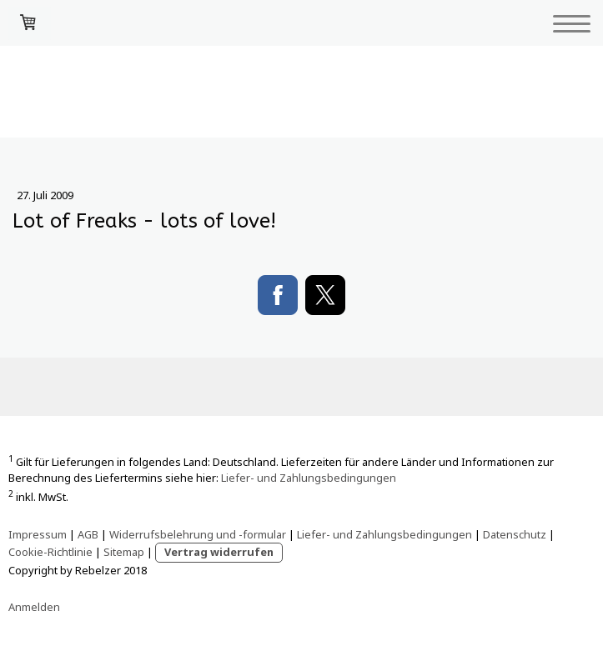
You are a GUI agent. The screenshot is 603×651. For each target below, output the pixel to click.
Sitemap (123, 551)
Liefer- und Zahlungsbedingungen (308, 477)
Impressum (37, 534)
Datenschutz (514, 534)
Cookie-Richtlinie (50, 551)
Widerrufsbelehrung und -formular (197, 534)
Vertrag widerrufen (219, 551)
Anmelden (34, 606)
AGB (88, 534)
